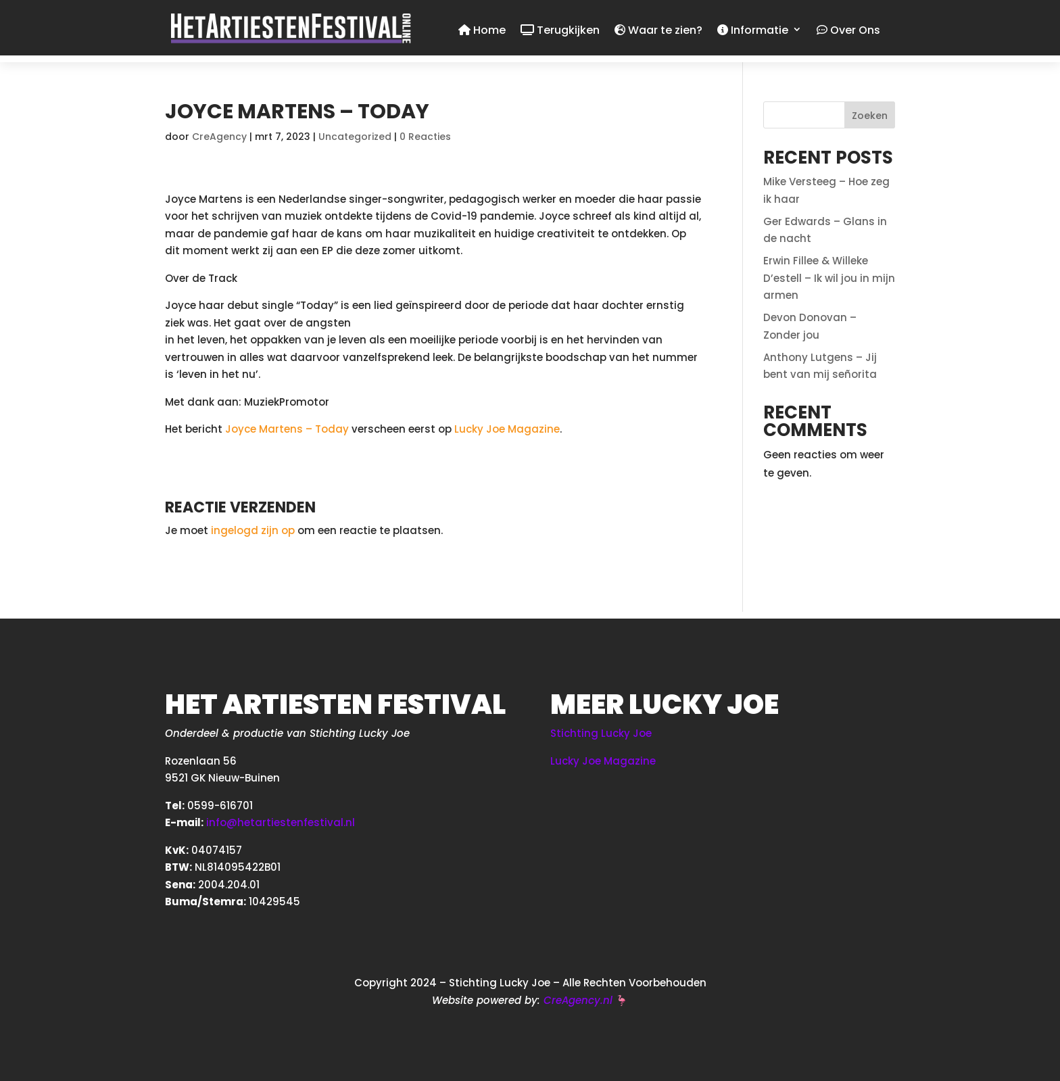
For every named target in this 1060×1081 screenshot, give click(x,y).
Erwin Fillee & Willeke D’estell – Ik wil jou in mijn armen (829, 278)
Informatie (752, 31)
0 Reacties (425, 136)
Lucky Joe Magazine (507, 429)
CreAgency (219, 136)
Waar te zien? (658, 31)
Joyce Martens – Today (287, 429)
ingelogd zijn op (253, 530)
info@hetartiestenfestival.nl (280, 822)
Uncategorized (354, 136)
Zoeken (870, 115)
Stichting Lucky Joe (601, 733)
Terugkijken (560, 31)
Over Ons (848, 31)
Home (482, 31)
